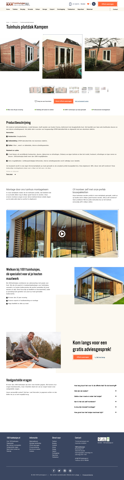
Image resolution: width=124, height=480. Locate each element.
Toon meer (9, 174)
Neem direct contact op (13, 449)
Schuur (38, 10)
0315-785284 (85, 460)
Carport (52, 10)
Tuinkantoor (71, 10)
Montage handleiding (35, 443)
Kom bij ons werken (34, 449)
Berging (22, 10)
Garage (45, 10)
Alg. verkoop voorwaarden (14, 445)
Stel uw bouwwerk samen (81, 101)
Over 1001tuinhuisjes (12, 441)
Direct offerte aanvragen (64, 101)
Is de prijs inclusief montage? (84, 407)
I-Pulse (77, 475)
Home (8, 10)
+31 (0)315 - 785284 (78, 4)
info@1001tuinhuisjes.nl (81, 458)
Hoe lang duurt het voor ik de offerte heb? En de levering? (95, 385)
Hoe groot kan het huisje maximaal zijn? (88, 412)
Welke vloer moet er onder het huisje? (88, 396)
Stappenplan (10, 443)
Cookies (31, 451)
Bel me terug (100, 357)
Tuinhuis (15, 10)
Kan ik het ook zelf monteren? (85, 402)
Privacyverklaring (34, 447)
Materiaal (89, 10)
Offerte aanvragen (108, 4)
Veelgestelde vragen (12, 447)
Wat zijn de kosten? (81, 391)
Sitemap (9, 451)
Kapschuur (81, 10)
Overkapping (61, 10)
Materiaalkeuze (33, 441)
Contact (115, 10)
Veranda (30, 10)
